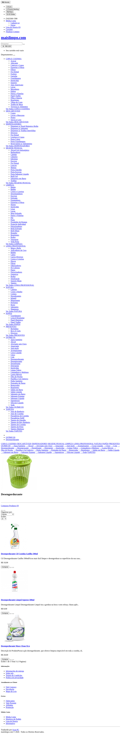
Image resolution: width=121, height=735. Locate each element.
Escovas (14, 161)
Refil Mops (15, 231)
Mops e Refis (16, 248)
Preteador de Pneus (18, 383)
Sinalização (15, 279)
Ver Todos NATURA (14, 311)
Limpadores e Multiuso (20, 372)
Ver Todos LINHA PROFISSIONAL (20, 285)
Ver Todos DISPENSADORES (18, 146)
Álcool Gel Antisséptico (20, 150)
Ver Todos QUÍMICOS (15, 407)
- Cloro (106, 446)
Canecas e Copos (17, 65)
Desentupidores (17, 194)
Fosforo (14, 74)
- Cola (114, 446)
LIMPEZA (10, 185)
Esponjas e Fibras (17, 67)
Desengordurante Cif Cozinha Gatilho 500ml (19, 554)
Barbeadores (15, 152)
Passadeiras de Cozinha (20, 416)
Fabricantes (10, 701)
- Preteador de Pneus (58, 450)
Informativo (10, 723)
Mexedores (15, 89)
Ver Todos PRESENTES (15, 335)
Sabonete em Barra (18, 394)
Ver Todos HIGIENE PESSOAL (18, 183)
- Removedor (72, 450)
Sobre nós (10, 673)
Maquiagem (15, 300)
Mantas (13, 168)
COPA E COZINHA (13, 59)
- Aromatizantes (82, 446)
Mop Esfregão (16, 213)
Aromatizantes (16, 350)
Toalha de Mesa (17, 104)
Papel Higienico (17, 320)
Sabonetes (14, 307)
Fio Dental (15, 72)
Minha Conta (11, 717)
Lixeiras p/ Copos (17, 137)
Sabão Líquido (16, 392)
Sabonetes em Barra (18, 178)
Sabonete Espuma (17, 396)
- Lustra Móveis (106, 448)
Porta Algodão (16, 170)
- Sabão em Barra (97, 450)
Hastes (13, 205)
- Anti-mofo (69, 446)
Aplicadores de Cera (18, 250)
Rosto (13, 305)
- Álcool (29, 446)
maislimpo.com (13, 37)
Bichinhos (14, 329)
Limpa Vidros (16, 370)
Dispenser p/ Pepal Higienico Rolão (24, 126)
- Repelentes (84, 450)
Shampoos (15, 309)
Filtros (13, 70)
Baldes (13, 189)
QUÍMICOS (10, 337)
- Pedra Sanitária (41, 450)
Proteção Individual (18, 224)
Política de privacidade (15, 678)
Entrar (13, 25)
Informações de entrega (15, 671)
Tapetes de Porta (17, 427)
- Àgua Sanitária (18, 446)
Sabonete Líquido (17, 398)
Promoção (10, 707)
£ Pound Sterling (13, 9)
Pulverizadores (16, 226)
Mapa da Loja (11, 691)
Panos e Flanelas (17, 94)
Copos (13, 113)
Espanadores (15, 200)
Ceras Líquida (16, 353)
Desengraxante (16, 361)
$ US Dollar (11, 14)
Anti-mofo (15, 348)
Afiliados (9, 705)
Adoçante (14, 63)
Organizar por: (6, 512)
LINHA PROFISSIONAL (16, 246)
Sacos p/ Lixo (16, 120)
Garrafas (14, 76)
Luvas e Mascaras (17, 115)
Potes (13, 220)
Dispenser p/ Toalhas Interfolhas (23, 131)
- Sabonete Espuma (27, 452)
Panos (13, 270)
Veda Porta (15, 242)
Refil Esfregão (16, 229)
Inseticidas (15, 80)
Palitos (13, 91)
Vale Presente (11, 703)
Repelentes (15, 100)
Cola (12, 357)
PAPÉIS (9, 313)
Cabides (14, 155)
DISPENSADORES (13, 124)
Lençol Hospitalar (17, 318)
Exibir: (3, 516)
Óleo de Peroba (17, 377)
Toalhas (14, 181)
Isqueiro (14, 83)
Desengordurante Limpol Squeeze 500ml (17, 600)
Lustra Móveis (16, 374)
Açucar (13, 61)
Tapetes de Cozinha (18, 425)
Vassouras (14, 239)
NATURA (10, 287)
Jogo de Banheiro (17, 411)
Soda (12, 405)
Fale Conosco (11, 687)
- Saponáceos (58, 452)
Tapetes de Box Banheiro (20, 422)
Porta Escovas (16, 172)
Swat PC (15, 730)
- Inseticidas (58, 448)
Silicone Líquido (17, 403)
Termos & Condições (14, 675)
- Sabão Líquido (112, 450)
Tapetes (14, 283)
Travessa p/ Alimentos (19, 107)
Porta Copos (15, 139)
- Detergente (47, 448)
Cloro (13, 355)
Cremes (14, 294)
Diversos (14, 133)
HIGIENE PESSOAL (14, 148)
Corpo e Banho (16, 292)
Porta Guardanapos (18, 141)
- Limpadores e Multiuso (88, 448)
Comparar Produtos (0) (10, 506)
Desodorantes (16, 296)
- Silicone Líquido (72, 452)
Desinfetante (15, 364)
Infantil (13, 298)
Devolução (10, 689)
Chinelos (14, 157)
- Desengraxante (22, 448)
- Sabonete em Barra (9, 452)
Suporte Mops (16, 281)
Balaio (13, 187)
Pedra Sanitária (16, 381)
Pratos (13, 117)
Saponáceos (15, 401)
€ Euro (9, 7)
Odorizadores (16, 266)
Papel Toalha (16, 96)
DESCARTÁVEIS (13, 111)
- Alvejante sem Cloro (43, 446)
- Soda (83, 452)
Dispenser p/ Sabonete (19, 128)
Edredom (14, 159)
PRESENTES (11, 327)
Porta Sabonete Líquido (20, 174)
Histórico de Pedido (13, 719)
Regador (14, 233)
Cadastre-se (15, 23)
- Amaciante (58, 446)
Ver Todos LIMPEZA (14, 244)
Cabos (13, 255)
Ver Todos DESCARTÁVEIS (17, 122)
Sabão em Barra (17, 390)
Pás (12, 218)
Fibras (13, 263)
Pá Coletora (15, 268)
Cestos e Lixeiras (17, 192)
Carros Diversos (17, 257)
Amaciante (15, 346)
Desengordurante (17, 359)
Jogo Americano (17, 85)
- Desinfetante (35, 448)
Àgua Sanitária (16, 340)
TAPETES (10, 409)
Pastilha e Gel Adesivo (19, 379)
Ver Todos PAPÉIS (13, 324)
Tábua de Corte (17, 102)
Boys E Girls (16, 331)
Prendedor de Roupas (19, 222)
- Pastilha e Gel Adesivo (23, 450)
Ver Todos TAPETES (14, 431)
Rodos (13, 237)
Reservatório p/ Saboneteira (21, 144)
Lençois (14, 165)
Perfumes (14, 303)
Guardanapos (16, 78)
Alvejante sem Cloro (19, 344)
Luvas (13, 87)
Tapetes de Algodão (18, 420)
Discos (13, 261)
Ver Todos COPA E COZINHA (18, 109)
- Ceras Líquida (96, 446)
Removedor (15, 385)
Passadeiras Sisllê (17, 418)
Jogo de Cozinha (17, 414)
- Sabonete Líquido (44, 452)
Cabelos (14, 290)
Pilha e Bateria (16, 98)
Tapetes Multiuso (17, 429)
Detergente (15, 366)
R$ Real (10, 12)
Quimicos (14, 274)
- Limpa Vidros (71, 448)
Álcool (13, 342)
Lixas (13, 209)
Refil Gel (14, 176)
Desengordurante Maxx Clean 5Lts (15, 646)
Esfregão (14, 198)
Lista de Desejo (12, 721)
